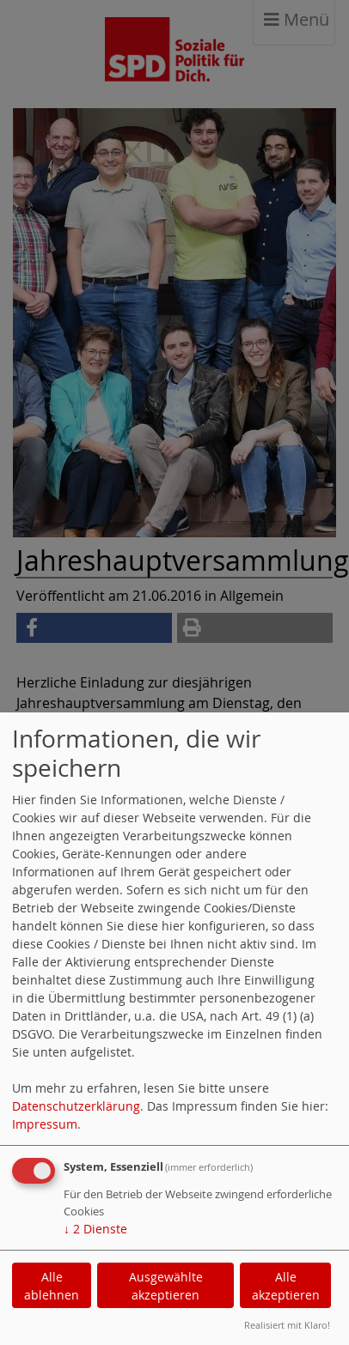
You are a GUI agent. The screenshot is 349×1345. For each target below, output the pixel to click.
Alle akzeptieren (286, 1286)
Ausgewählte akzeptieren (166, 1286)
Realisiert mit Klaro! (287, 1324)
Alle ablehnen (51, 1286)
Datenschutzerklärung (76, 1106)
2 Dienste (95, 1229)
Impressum (44, 1124)
